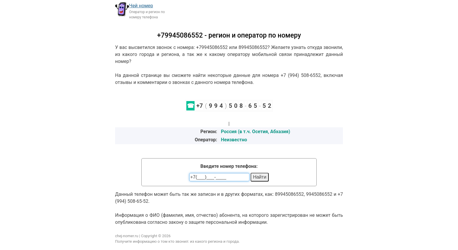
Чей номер (141, 5)
